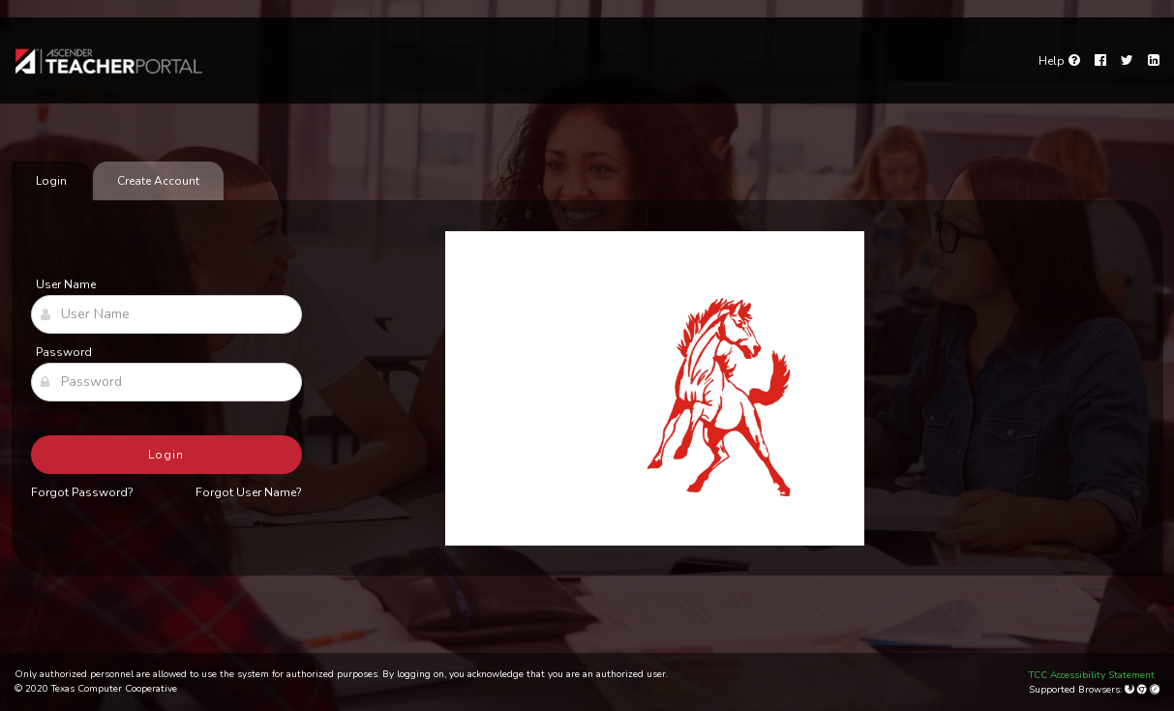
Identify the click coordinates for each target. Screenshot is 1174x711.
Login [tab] (51, 181)
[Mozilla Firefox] (1131, 689)
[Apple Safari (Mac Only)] (1154, 689)
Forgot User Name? (249, 492)
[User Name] (166, 314)
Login (166, 454)
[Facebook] (1100, 61)
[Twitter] (1127, 61)
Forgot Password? (82, 492)
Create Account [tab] (158, 181)
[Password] (166, 382)
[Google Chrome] (1143, 689)
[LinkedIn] (1153, 61)
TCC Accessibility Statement (1092, 675)
